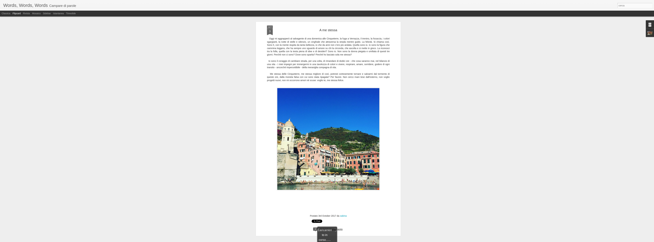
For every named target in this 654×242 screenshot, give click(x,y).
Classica (6, 13)
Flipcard (17, 13)
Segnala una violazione (350, 240)
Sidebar (47, 13)
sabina (343, 131)
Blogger (337, 240)
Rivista (26, 13)
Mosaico (36, 13)
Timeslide (71, 13)
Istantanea (58, 13)
